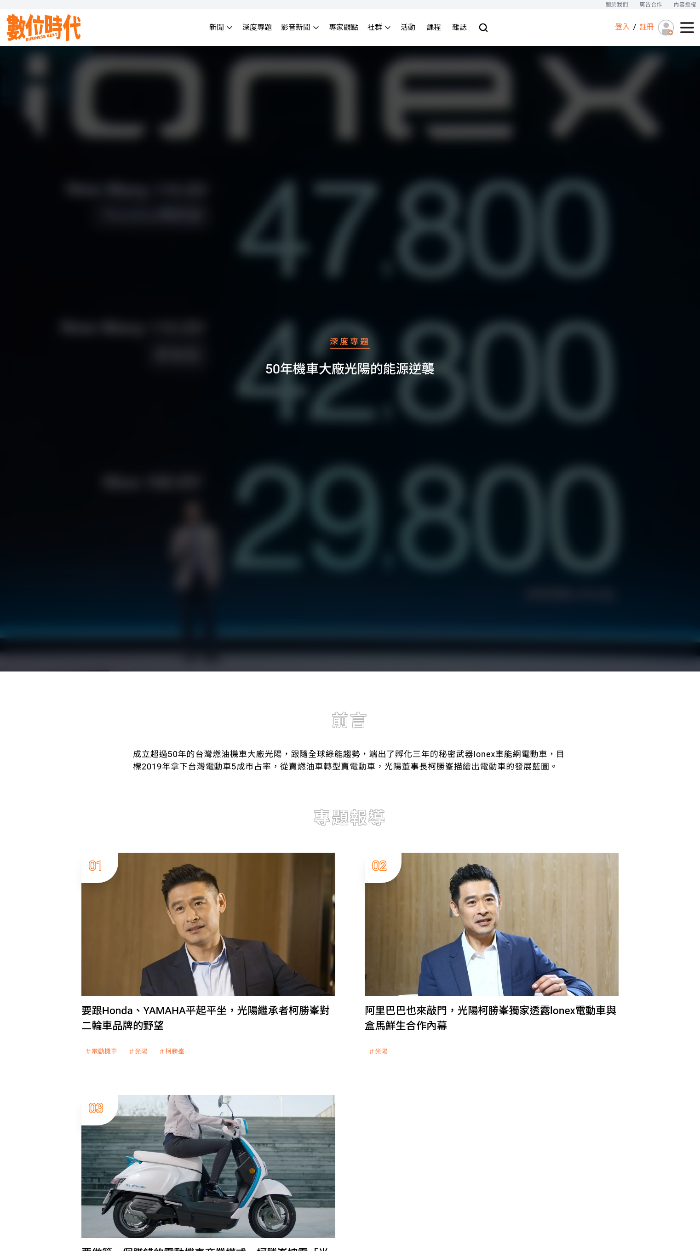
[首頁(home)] (44, 27)
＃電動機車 (101, 1051)
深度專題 (257, 27)
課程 (433, 27)
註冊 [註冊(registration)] (646, 27)
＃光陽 (138, 1051)
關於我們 (616, 4)
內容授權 (685, 4)
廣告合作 (651, 4)
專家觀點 (343, 27)
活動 (408, 27)
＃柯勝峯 (171, 1051)
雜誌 (459, 27)
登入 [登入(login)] (622, 27)
